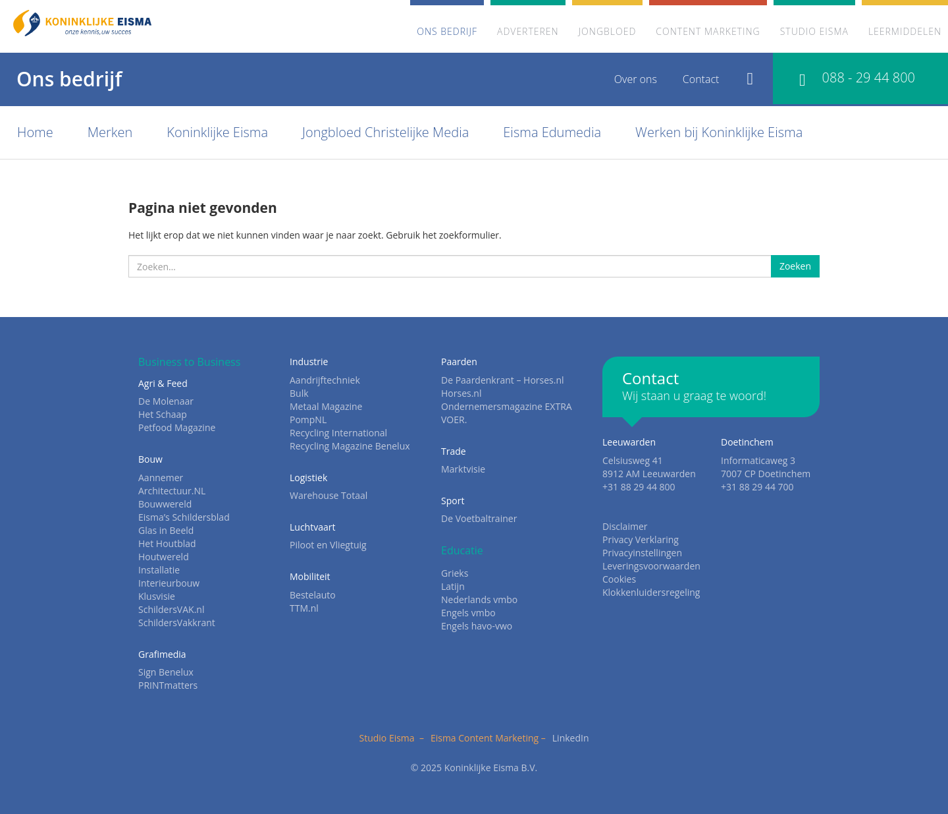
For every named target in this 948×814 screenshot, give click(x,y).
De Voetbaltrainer (479, 518)
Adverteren (528, 31)
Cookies (619, 579)
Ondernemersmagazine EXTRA (506, 406)
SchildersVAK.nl (171, 609)
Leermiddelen (904, 31)
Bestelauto (313, 595)
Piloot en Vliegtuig (328, 544)
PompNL (308, 419)
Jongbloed (608, 31)
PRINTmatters (168, 685)
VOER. (454, 419)
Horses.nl (461, 393)
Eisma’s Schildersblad (184, 517)
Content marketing (708, 31)
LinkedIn (570, 738)
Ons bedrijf (447, 31)
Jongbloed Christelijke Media (385, 132)
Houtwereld (163, 556)
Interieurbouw (168, 583)
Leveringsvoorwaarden (651, 566)
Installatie (159, 570)
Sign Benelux (166, 672)
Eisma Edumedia (552, 132)
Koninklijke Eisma (217, 132)
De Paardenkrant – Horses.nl (502, 380)
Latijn (453, 586)
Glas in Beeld (166, 530)
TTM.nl (304, 608)
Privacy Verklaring (640, 539)
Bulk (299, 393)
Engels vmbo (468, 612)
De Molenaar (166, 401)
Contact (701, 79)
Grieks (454, 573)
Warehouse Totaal (328, 495)
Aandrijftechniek (325, 380)
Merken (110, 132)
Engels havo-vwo (476, 626)
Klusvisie (156, 596)
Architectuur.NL (171, 490)
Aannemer (160, 477)
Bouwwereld (165, 504)
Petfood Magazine (176, 427)
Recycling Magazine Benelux (350, 446)
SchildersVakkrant (176, 622)
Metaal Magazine (326, 406)
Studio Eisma (814, 31)
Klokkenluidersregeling (651, 592)
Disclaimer (624, 526)
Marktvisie (463, 469)
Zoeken (795, 266)
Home (35, 132)
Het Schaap (162, 414)
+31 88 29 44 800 (638, 486)
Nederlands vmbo (479, 599)
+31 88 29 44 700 (757, 486)
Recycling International (338, 432)
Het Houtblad (167, 543)
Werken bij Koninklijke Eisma (719, 132)
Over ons (635, 79)
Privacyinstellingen (642, 552)
